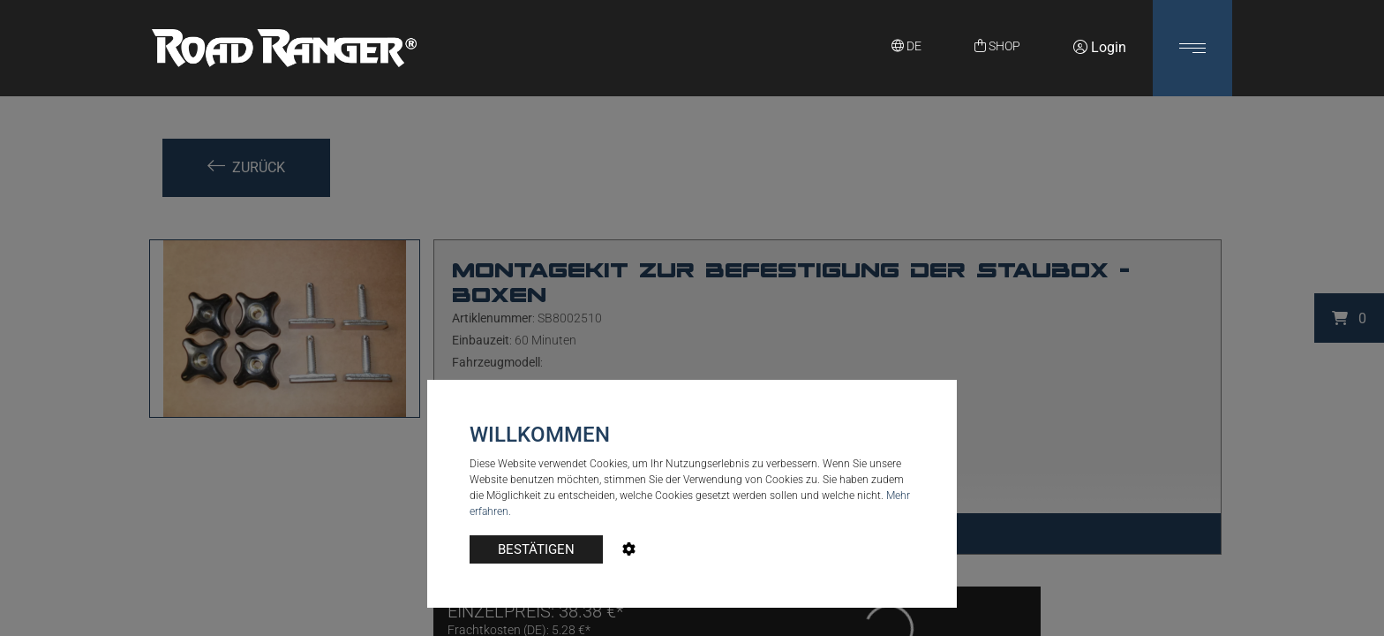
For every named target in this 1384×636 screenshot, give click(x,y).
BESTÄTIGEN (536, 549)
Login (1099, 47)
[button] (1192, 48)
